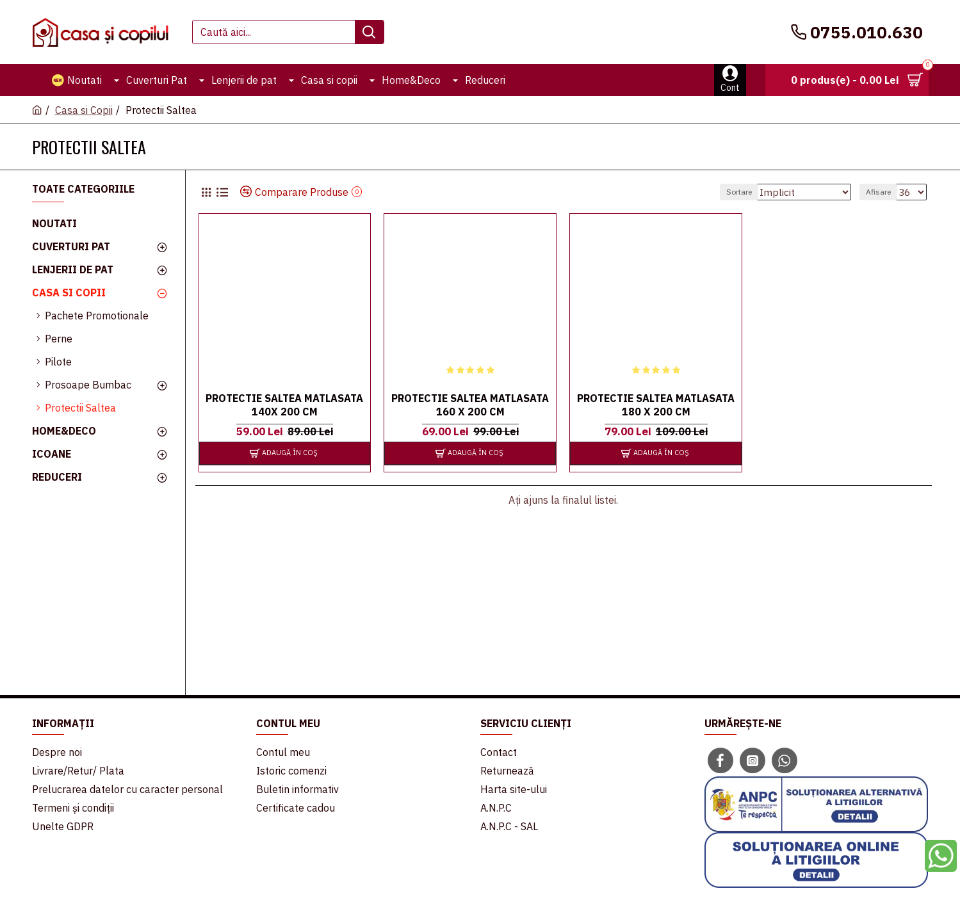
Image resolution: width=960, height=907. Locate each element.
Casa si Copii (84, 110)
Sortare (751, 192)
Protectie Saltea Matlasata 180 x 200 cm (656, 405)
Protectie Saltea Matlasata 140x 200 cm (284, 405)
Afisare (882, 192)
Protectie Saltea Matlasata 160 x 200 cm (470, 405)
